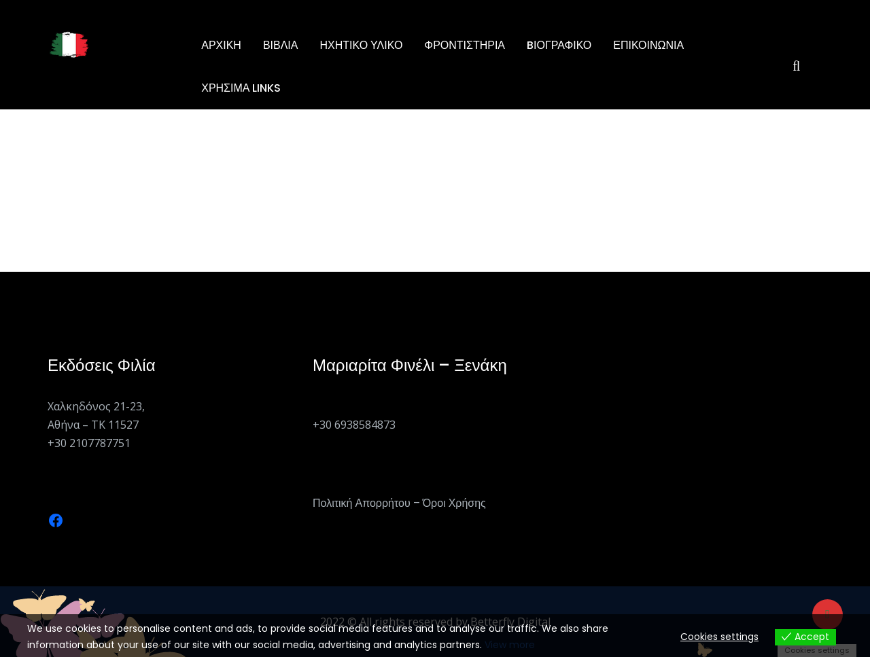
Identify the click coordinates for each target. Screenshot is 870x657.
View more (510, 645)
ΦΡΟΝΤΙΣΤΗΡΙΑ (464, 45)
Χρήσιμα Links (241, 88)
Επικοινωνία (648, 45)
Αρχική (221, 45)
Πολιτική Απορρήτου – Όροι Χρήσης (399, 503)
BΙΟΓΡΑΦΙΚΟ (559, 45)
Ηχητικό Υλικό (360, 45)
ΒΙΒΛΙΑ (280, 45)
